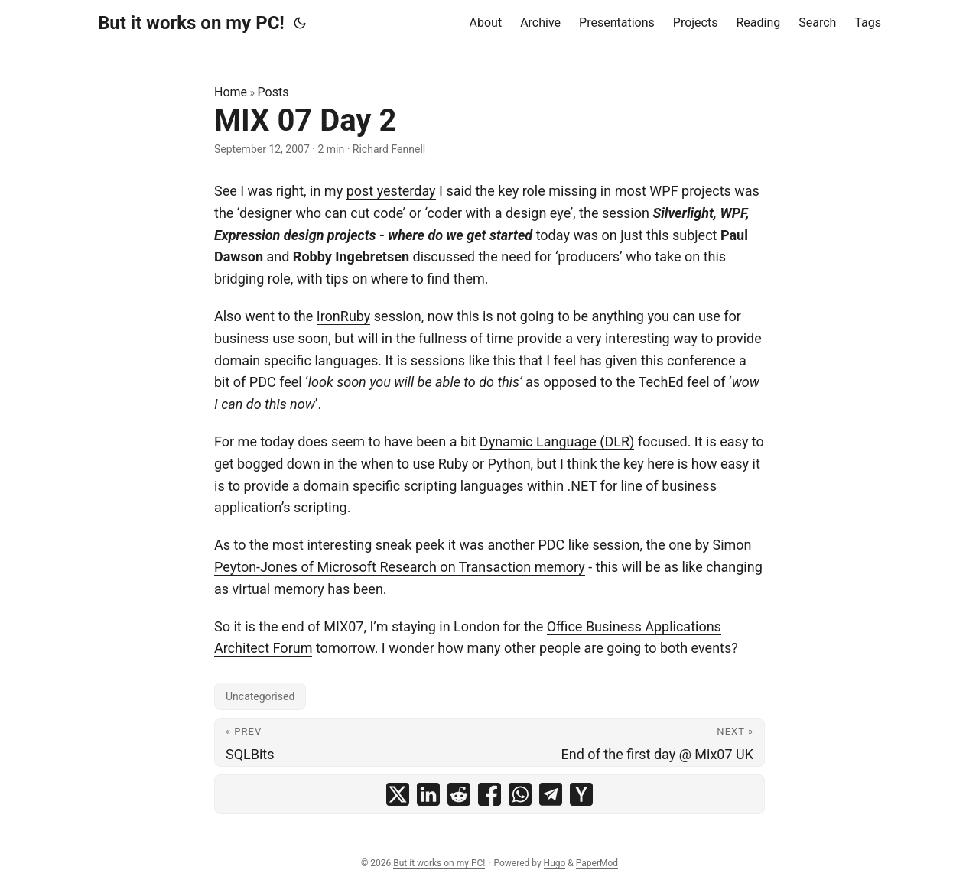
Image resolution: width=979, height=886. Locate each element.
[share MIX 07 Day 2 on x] (397, 794)
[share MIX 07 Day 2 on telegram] (550, 794)
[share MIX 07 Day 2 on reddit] (458, 794)
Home (230, 92)
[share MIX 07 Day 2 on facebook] (489, 794)
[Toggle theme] (300, 23)
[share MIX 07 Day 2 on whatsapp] (520, 794)
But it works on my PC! (191, 23)
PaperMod (597, 863)
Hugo (555, 863)
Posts (273, 92)
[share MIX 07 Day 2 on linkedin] (428, 794)
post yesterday (391, 191)
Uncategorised (260, 696)
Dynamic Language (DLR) (557, 441)
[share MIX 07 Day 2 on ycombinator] (581, 794)
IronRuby (344, 316)
